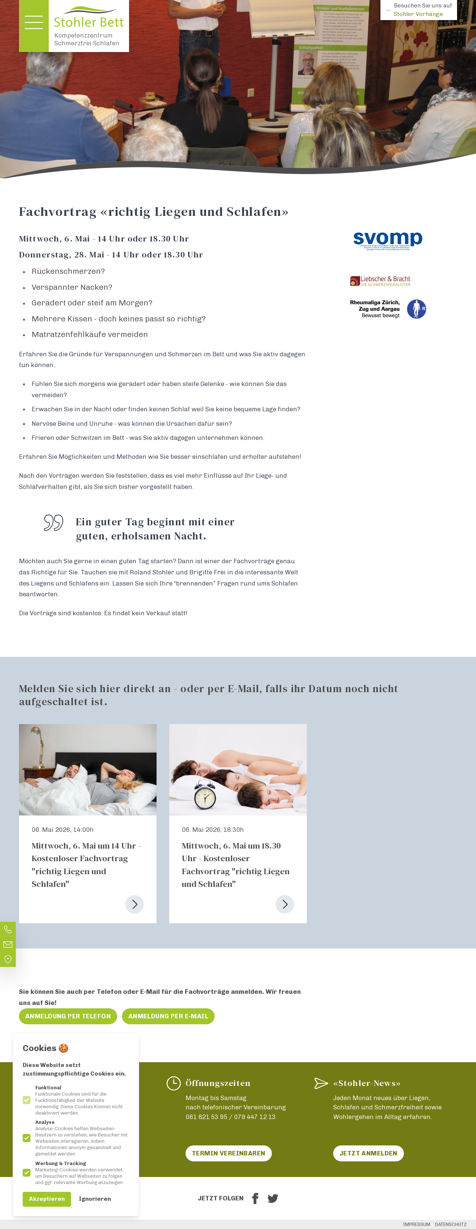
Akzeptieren (47, 1199)
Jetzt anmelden (369, 1153)
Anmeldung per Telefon (68, 1016)
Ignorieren (95, 1199)
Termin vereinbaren (229, 1153)
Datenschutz (451, 1224)
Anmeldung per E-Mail (168, 1016)
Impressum (416, 1224)
